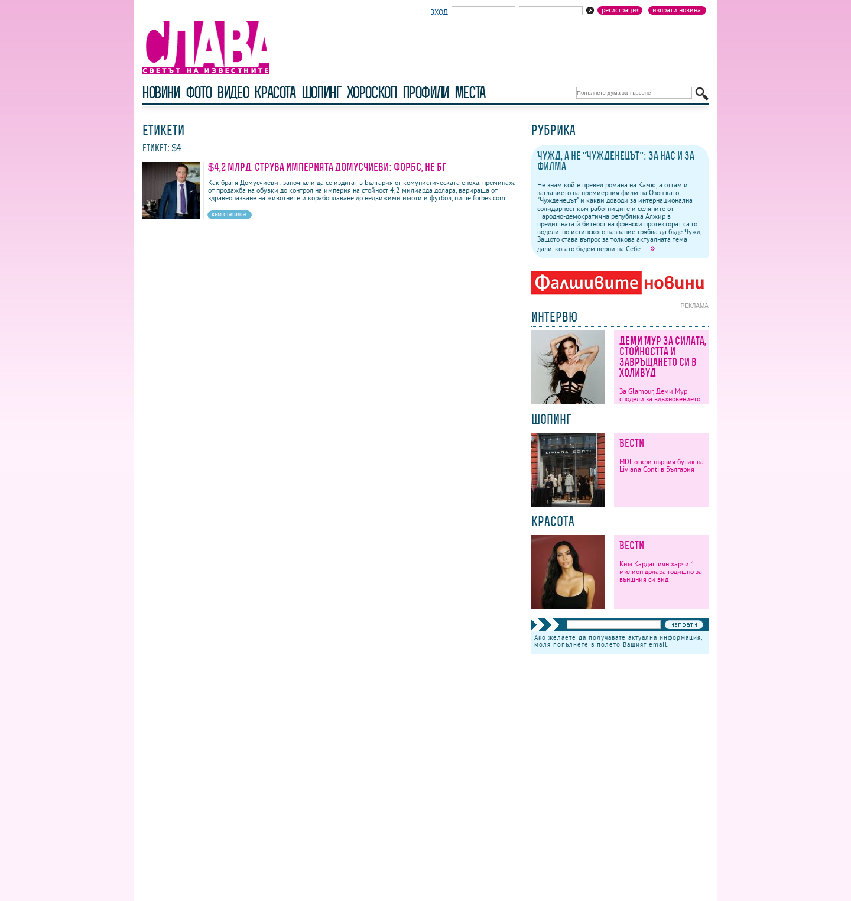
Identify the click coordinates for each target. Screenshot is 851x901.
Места (469, 92)
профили (425, 92)
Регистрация (621, 10)
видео (232, 92)
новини (161, 92)
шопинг (321, 92)
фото (199, 92)
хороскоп (372, 92)
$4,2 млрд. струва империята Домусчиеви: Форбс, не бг (327, 167)
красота (274, 92)
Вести (631, 443)
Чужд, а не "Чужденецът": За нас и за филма (615, 161)
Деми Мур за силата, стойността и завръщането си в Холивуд (662, 357)
